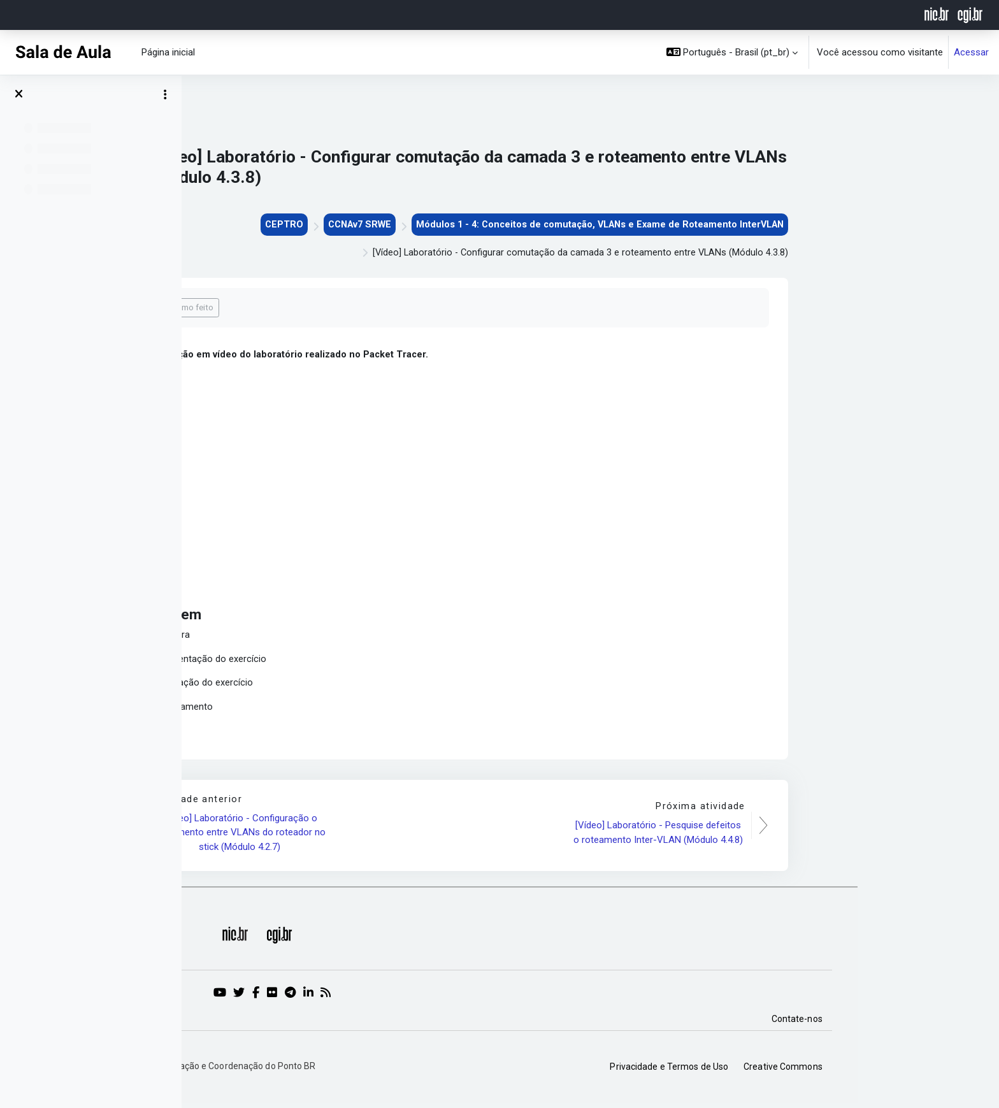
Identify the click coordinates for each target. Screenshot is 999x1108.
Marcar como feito (321, 308)
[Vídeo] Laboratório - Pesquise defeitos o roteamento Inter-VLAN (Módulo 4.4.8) (799, 836)
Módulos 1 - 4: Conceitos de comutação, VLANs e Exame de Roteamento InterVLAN (736, 225)
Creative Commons (924, 1070)
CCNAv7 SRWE (488, 225)
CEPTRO (409, 225)
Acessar (971, 52)
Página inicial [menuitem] (168, 52)
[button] (732, 52)
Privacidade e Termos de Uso (811, 1070)
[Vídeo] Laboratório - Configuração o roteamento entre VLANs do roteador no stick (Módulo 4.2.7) (382, 836)
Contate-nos (938, 1023)
